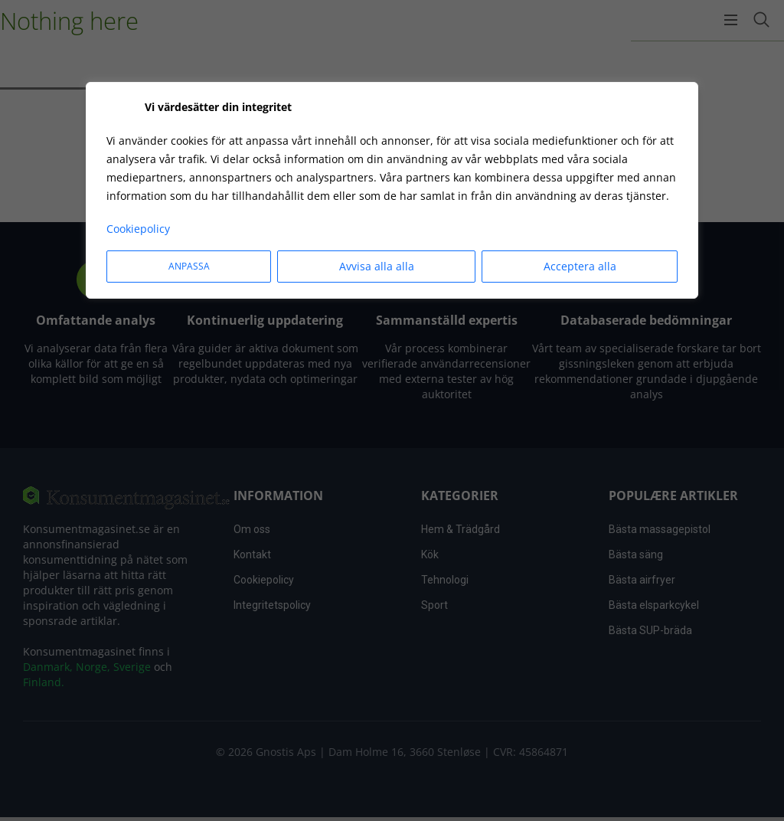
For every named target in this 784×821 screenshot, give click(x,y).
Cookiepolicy (138, 228)
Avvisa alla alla (376, 266)
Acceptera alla (580, 266)
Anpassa (189, 266)
